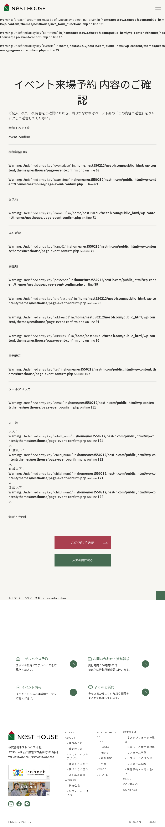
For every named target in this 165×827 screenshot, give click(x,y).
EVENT (69, 732)
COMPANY (130, 784)
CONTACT (130, 789)
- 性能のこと (75, 748)
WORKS (70, 780)
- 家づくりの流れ (77, 769)
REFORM (129, 732)
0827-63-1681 (21, 757)
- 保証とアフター (77, 763)
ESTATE (102, 774)
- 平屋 (103, 763)
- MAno (103, 752)
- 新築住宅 (73, 785)
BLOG (127, 778)
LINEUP (102, 741)
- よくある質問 (76, 775)
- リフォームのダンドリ (140, 758)
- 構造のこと (75, 743)
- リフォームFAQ (135, 763)
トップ (12, 598)
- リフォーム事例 (136, 752)
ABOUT (70, 737)
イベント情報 (32, 598)
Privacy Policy (19, 821)
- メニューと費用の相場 (140, 747)
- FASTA (104, 747)
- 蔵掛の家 (105, 758)
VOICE (101, 769)
